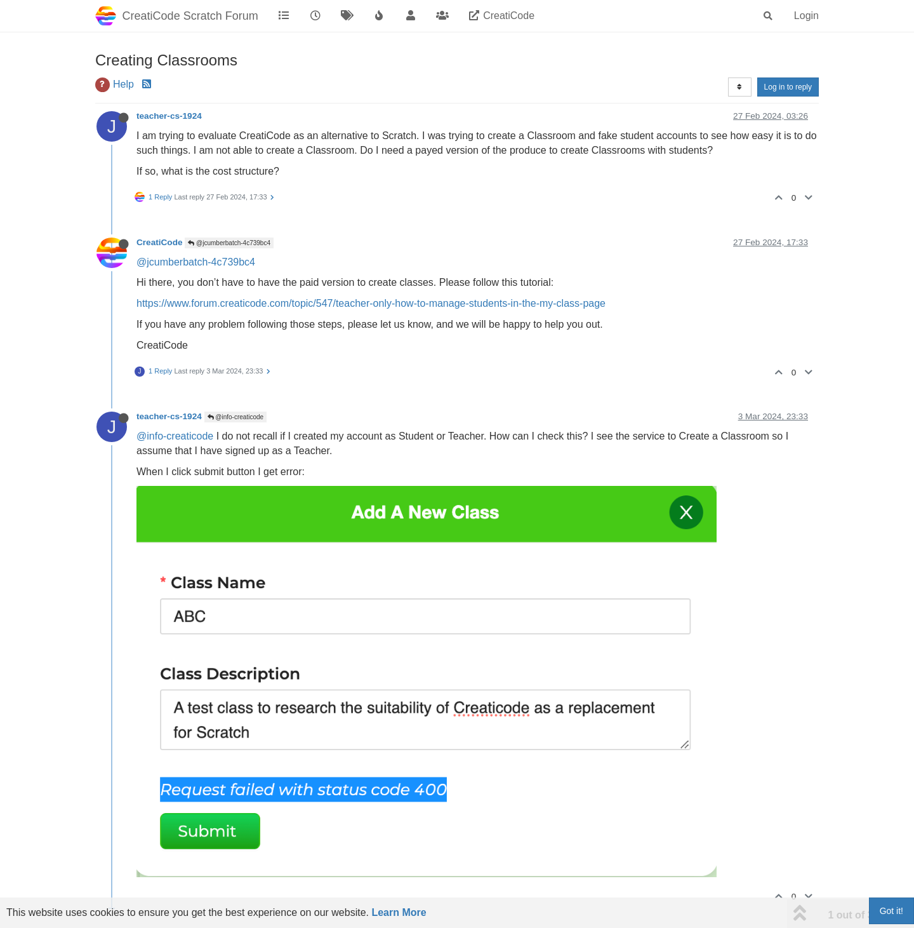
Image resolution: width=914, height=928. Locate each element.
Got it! (891, 911)
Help (123, 84)
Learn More (398, 912)
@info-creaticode (236, 417)
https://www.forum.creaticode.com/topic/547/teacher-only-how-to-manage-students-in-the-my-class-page (371, 303)
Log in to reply (788, 87)
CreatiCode (159, 242)
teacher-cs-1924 (169, 116)
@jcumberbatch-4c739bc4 (229, 242)
